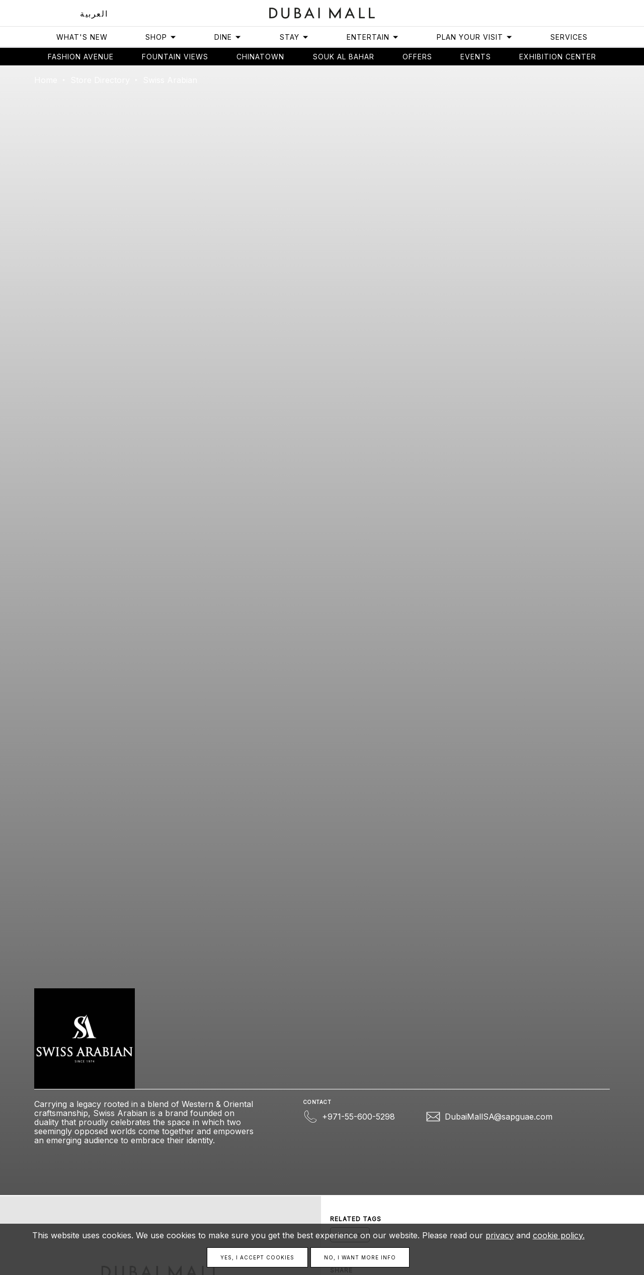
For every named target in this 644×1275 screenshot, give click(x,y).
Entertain (373, 37)
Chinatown (260, 56)
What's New (82, 37)
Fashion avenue (81, 56)
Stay (294, 37)
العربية (94, 14)
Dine (228, 37)
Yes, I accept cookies (257, 1257)
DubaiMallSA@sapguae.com (498, 1117)
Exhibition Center (557, 56)
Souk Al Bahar (343, 56)
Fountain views (175, 56)
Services (569, 37)
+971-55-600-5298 (358, 1117)
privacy (500, 1235)
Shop (161, 37)
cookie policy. (559, 1235)
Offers (417, 56)
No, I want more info (360, 1257)
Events (475, 56)
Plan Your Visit (475, 37)
